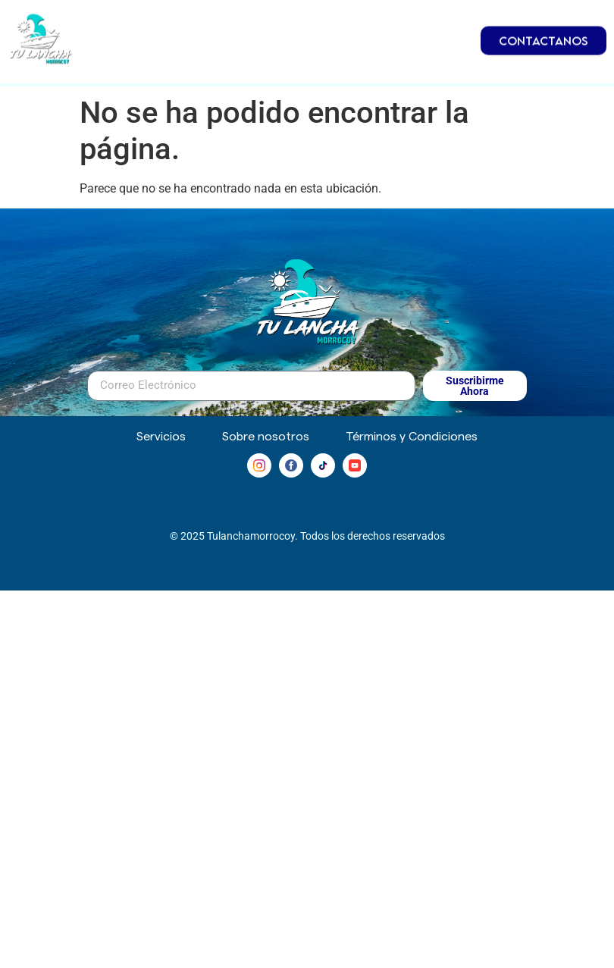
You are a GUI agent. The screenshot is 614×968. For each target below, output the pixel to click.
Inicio (160, 19)
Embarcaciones (262, 19)
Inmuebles (390, 19)
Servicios (404, 53)
